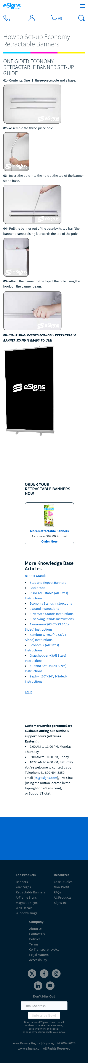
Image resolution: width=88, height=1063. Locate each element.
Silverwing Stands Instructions (52, 619)
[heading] (44, 40)
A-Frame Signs (26, 897)
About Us (35, 928)
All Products (62, 897)
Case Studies (63, 882)
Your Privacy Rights (26, 1043)
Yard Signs (23, 887)
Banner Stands (35, 575)
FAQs (28, 692)
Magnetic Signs (27, 902)
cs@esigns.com (46, 777)
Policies (34, 939)
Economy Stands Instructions (51, 603)
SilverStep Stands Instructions (52, 614)
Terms (33, 944)
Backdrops (37, 587)
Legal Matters (39, 954)
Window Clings (26, 913)
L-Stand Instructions (44, 608)
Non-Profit (61, 887)
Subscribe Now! (44, 1015)
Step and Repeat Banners (48, 582)
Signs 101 (61, 902)
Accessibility (38, 960)
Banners (22, 882)
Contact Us (37, 934)
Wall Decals (24, 908)
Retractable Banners (30, 892)
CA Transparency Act (44, 949)
